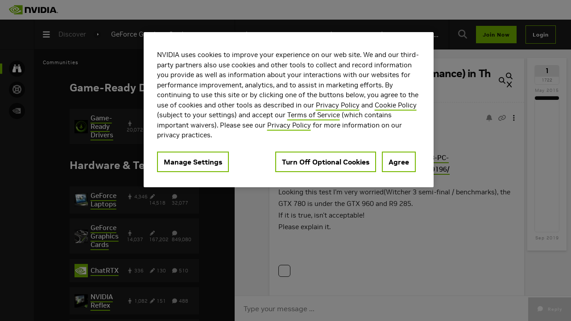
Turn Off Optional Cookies (325, 161)
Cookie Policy (396, 105)
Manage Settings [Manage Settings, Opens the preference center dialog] (193, 161)
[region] (289, 109)
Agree (399, 161)
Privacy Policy (338, 105)
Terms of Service (313, 115)
